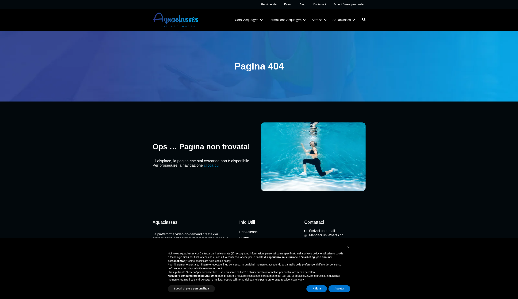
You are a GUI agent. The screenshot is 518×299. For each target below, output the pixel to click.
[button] (249, 20)
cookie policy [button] (222, 260)
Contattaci (319, 4)
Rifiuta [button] (317, 288)
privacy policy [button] (312, 253)
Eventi (288, 4)
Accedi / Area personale (348, 4)
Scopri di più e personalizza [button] (191, 288)
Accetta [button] (339, 288)
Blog (302, 4)
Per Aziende (269, 4)
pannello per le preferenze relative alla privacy (276, 279)
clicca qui (212, 165)
